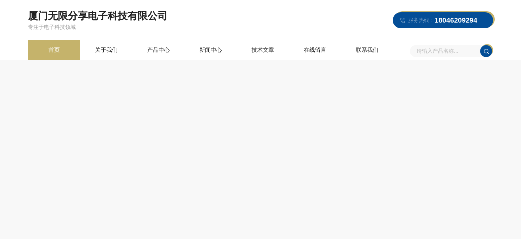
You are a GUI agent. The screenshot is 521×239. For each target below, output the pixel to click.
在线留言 (315, 50)
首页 (54, 50)
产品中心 (158, 50)
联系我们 (367, 50)
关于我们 (106, 50)
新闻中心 (210, 50)
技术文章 (263, 50)
